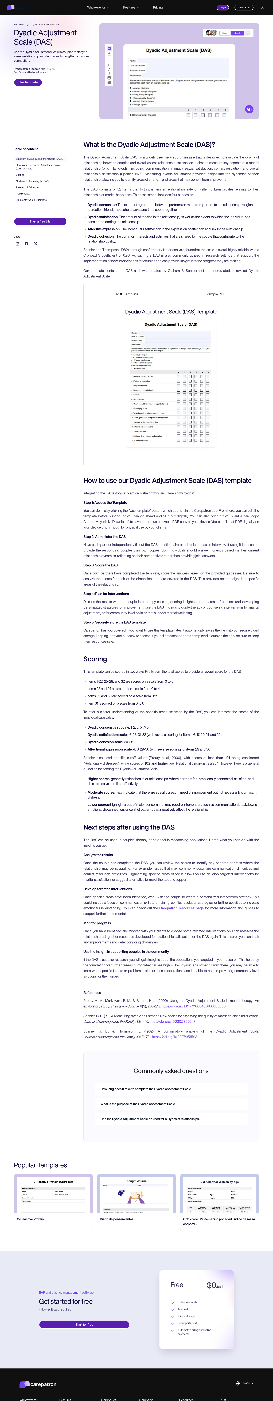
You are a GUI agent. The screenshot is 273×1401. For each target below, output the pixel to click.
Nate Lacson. (39, 72)
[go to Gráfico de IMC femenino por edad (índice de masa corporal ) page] (219, 1193)
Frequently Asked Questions (31, 200)
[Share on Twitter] (35, 244)
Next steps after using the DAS (32, 181)
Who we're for (98, 7)
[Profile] (262, 7)
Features (131, 7)
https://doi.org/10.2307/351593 (174, 1037)
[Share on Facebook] (26, 243)
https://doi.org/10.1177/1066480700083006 (194, 1006)
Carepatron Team (27, 69)
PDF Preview (23, 194)
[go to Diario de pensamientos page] (136, 1193)
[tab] (127, 294)
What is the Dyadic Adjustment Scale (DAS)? (39, 159)
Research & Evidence (27, 187)
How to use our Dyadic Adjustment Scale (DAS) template (38, 167)
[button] (244, 1383)
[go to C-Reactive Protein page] (53, 1193)
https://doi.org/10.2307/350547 (172, 1022)
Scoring (20, 175)
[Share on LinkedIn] (17, 243)
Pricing (158, 7)
